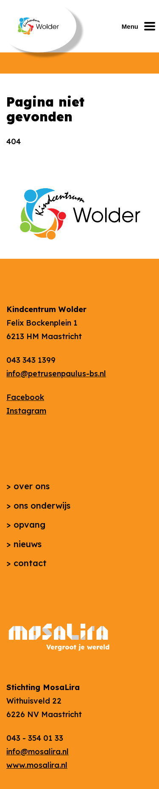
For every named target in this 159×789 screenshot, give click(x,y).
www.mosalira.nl (36, 765)
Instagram (26, 411)
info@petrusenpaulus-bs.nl (56, 373)
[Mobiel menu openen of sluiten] (140, 26)
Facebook (25, 397)
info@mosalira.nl (37, 751)
